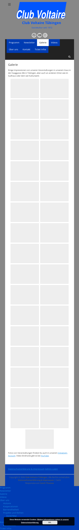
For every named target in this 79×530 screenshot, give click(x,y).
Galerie (42, 42)
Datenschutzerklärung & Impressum (26, 469)
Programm (14, 42)
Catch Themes (47, 483)
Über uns (13, 49)
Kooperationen (10, 506)
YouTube (45, 456)
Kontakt (26, 49)
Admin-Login (51, 469)
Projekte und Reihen (13, 512)
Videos (54, 42)
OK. (49, 522)
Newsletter (29, 42)
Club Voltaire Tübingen (41, 23)
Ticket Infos (40, 49)
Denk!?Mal (11, 515)
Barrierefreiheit (11, 509)
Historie (7, 503)
